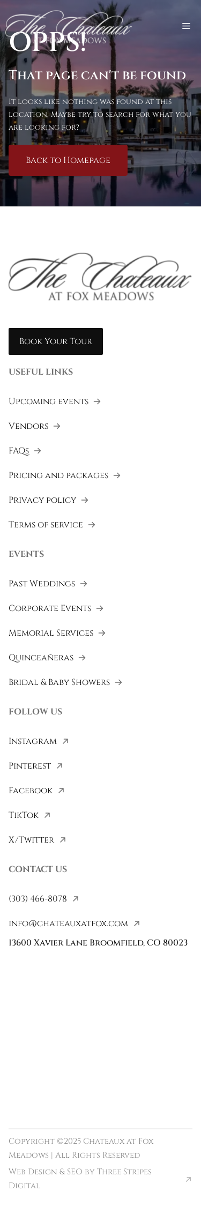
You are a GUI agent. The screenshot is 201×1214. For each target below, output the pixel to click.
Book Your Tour (55, 341)
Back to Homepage (68, 160)
